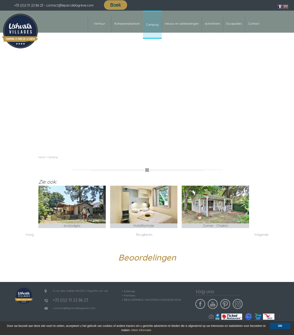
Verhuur (99, 24)
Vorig (30, 235)
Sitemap (129, 291)
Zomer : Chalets (215, 225)
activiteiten (212, 24)
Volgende (261, 235)
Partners (129, 295)
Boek (115, 5)
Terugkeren (144, 235)
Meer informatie (141, 330)
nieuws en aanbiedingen (182, 24)
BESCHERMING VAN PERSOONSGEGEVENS (152, 300)
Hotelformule (143, 225)
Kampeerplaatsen (127, 24)
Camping (152, 25)
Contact (253, 24)
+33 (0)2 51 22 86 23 (28, 5)
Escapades (234, 24)
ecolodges (72, 225)
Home (41, 157)
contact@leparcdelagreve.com (74, 308)
